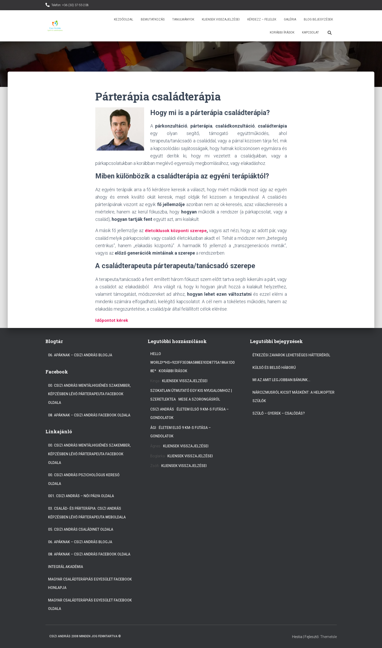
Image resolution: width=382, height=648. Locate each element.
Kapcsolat (310, 32)
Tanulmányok (183, 19)
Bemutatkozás (153, 19)
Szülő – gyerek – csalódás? (278, 413)
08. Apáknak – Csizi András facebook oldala (89, 415)
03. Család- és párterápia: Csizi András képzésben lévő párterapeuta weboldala (87, 512)
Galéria (290, 19)
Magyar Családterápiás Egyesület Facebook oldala (90, 604)
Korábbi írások (282, 32)
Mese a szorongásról (199, 399)
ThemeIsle (328, 636)
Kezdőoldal (123, 19)
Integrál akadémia (65, 566)
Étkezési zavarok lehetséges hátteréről (291, 355)
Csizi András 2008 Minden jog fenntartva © (85, 636)
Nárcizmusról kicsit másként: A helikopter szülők (293, 396)
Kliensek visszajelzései (221, 19)
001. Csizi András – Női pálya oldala (81, 496)
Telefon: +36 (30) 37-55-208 (70, 5)
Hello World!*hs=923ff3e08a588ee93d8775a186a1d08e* (192, 362)
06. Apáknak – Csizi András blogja (80, 355)
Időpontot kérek (112, 320)
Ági (153, 427)
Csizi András (162, 409)
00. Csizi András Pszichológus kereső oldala (84, 479)
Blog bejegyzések (318, 19)
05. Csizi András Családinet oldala (80, 529)
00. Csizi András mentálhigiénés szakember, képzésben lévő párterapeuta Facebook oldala (89, 393)
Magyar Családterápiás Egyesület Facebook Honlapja (90, 583)
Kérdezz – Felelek (261, 19)
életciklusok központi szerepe (176, 230)
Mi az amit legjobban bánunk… (281, 380)
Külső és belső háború (274, 367)
